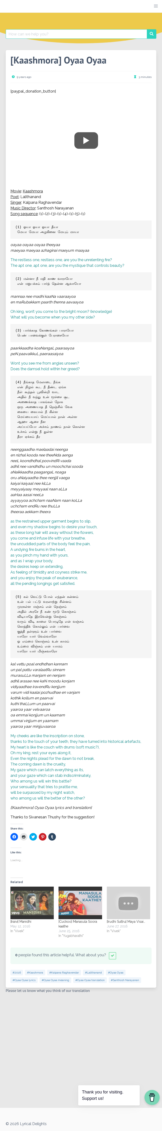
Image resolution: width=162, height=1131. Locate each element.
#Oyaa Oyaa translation (90, 980)
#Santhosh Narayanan (125, 980)
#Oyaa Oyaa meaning (55, 980)
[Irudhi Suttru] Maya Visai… (126, 921)
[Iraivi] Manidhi (20, 921)
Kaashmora (33, 191)
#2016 (17, 972)
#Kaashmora (35, 972)
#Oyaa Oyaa (115, 972)
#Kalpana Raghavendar (64, 972)
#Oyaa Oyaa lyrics (24, 980)
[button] (156, 6)
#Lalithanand (93, 972)
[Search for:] (76, 34)
